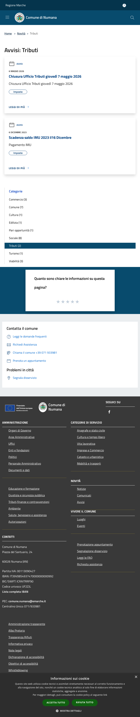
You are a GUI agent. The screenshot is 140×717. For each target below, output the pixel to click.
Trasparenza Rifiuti (20, 637)
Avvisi (16, 64)
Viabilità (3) (16, 261)
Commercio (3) (18, 199)
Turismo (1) (16, 253)
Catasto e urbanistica (90, 457)
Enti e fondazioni (18, 450)
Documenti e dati (19, 470)
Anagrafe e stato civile (91, 430)
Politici (12, 457)
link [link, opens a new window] (105, 694)
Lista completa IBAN (15, 591)
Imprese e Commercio (90, 450)
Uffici (11, 443)
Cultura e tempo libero (91, 437)
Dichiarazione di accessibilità (26, 657)
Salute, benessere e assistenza (27, 515)
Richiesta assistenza (89, 564)
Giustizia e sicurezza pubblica (26, 495)
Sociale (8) (15, 238)
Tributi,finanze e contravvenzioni (28, 502)
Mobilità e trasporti (89, 463)
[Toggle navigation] (7, 17)
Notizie (81, 489)
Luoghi (81, 519)
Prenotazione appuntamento (95, 544)
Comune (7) (16, 207)
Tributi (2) (15, 245)
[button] (70, 711)
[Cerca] (132, 17)
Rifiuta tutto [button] (84, 702)
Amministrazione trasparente (26, 624)
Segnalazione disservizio (92, 551)
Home (8, 33)
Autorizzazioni (17, 521)
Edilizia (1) (15, 222)
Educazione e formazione (23, 488)
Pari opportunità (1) (21, 230)
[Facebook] (109, 412)
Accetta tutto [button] (56, 702)
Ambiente (14, 508)
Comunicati (84, 495)
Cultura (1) (15, 215)
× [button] (135, 677)
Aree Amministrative (21, 437)
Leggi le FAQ (84, 557)
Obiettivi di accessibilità (23, 663)
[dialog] (70, 695)
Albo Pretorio (16, 630)
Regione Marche (16, 5)
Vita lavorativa (86, 443)
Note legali (15, 650)
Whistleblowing (18, 670)
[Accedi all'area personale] (124, 5)
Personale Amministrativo (24, 463)
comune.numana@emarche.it (27, 601)
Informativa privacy (20, 644)
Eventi (81, 526)
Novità (21, 33)
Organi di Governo (19, 430)
